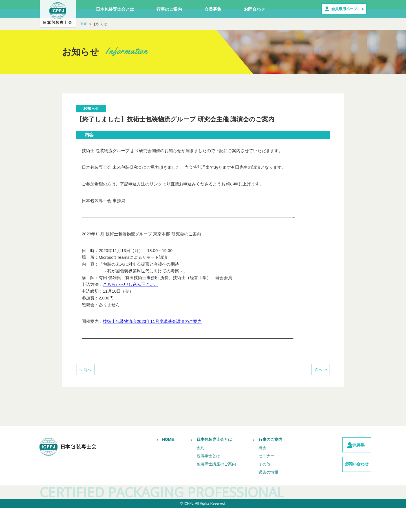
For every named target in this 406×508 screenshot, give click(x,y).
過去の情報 (258, 472)
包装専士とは (198, 456)
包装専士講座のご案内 (206, 464)
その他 (254, 464)
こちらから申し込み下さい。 (130, 284)
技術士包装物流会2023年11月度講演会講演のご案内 (152, 321)
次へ (319, 369)
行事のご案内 (169, 9)
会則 (190, 447)
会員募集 (212, 9)
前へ (87, 369)
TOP (83, 24)
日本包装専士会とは (115, 9)
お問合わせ (254, 9)
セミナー (256, 456)
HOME (158, 439)
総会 (252, 447)
